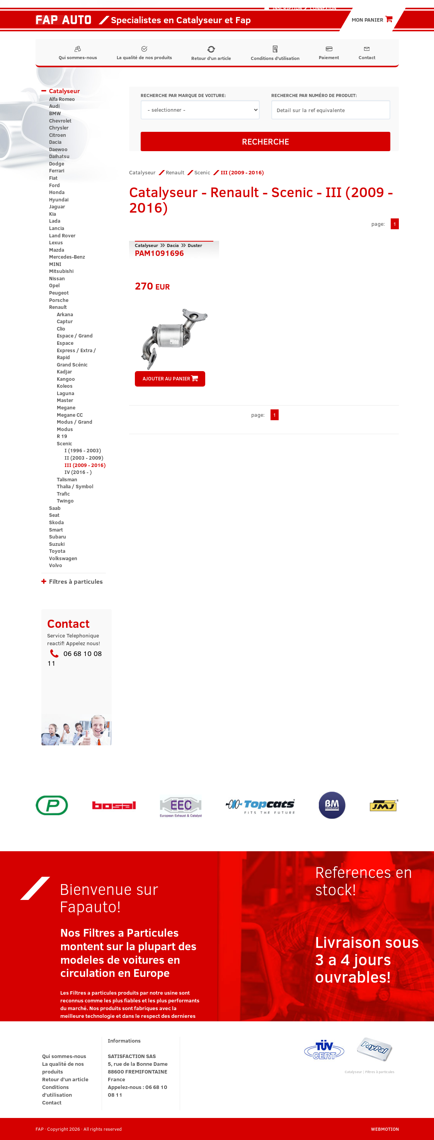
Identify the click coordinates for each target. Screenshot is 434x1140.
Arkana (65, 314)
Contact (367, 53)
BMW (55, 113)
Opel (54, 285)
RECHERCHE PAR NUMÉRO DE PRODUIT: (314, 95)
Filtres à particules (76, 581)
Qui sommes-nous (78, 53)
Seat (54, 514)
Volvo (55, 565)
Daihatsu (59, 156)
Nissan (57, 278)
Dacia (55, 141)
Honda (57, 192)
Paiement (329, 53)
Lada (54, 220)
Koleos (65, 385)
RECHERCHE (265, 141)
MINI (55, 264)
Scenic (64, 443)
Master (65, 400)
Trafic (63, 493)
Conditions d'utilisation (275, 53)
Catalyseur (64, 91)
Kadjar (64, 371)
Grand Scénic (72, 364)
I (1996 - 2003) (83, 450)
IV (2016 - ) (78, 472)
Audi (54, 105)
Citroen (57, 134)
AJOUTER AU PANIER (170, 378)
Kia (52, 213)
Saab (55, 507)
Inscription (287, 8)
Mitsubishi (61, 271)
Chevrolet (60, 120)
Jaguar (57, 206)
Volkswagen (63, 558)
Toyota (57, 550)
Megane (66, 407)
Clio (61, 328)
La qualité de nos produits (144, 53)
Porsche (58, 300)
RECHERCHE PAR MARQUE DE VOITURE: (183, 95)
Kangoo (66, 378)
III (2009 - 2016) (85, 465)
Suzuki (57, 543)
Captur (65, 321)
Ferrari (56, 170)
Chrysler (58, 127)
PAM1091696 (159, 252)
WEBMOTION (385, 1129)
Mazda (56, 249)
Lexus (56, 242)
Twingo (65, 500)
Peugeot (59, 292)
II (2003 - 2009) (84, 457)
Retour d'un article (211, 53)
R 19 (62, 436)
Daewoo (58, 149)
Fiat (53, 177)
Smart (56, 529)
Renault (58, 306)
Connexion (323, 8)
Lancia (56, 228)
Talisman (67, 479)
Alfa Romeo (62, 98)
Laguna (65, 393)
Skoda (56, 522)
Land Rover (62, 235)
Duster (195, 245)
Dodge (56, 163)
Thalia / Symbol (75, 486)
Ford (54, 185)
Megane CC (70, 414)
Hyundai (58, 199)
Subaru (57, 536)
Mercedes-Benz (67, 256)
